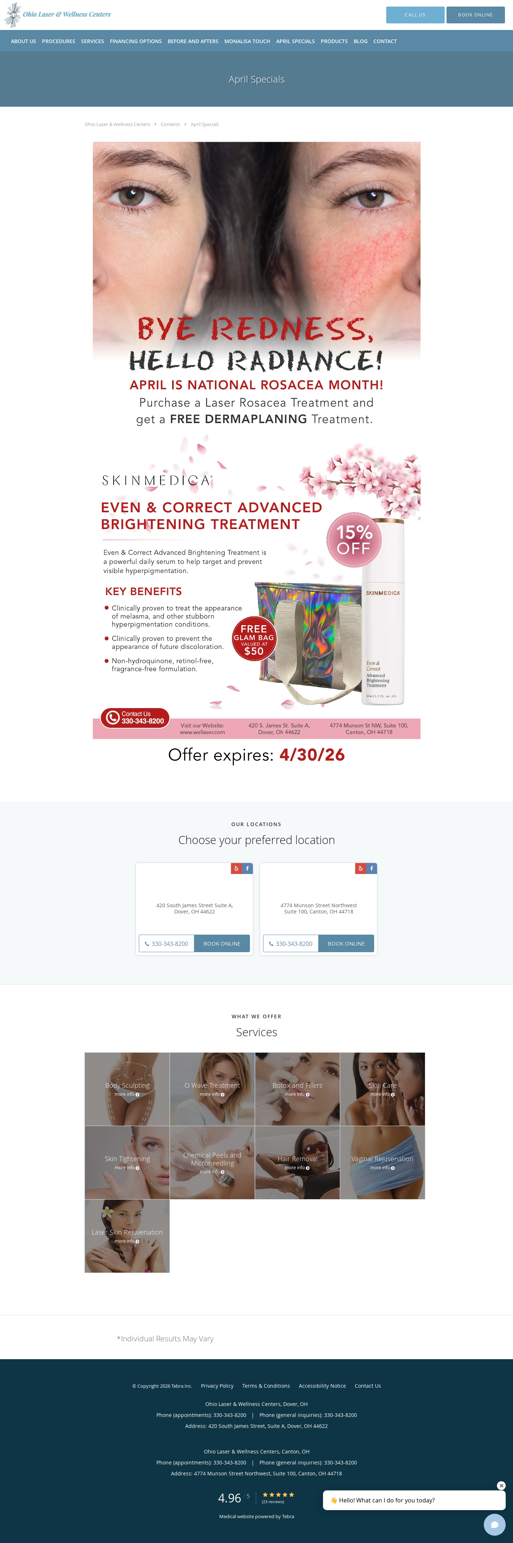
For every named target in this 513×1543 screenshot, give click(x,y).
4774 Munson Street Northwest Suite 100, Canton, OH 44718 (319, 908)
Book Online (222, 943)
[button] (475, 15)
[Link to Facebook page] (247, 868)
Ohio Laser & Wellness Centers (118, 124)
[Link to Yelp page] (236, 868)
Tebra (288, 1516)
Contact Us (368, 1385)
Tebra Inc (181, 1386)
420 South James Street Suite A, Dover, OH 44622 (194, 908)
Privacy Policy (217, 1385)
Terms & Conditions (266, 1385)
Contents (171, 124)
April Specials (205, 124)
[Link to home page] (47, 15)
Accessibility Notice (322, 1385)
